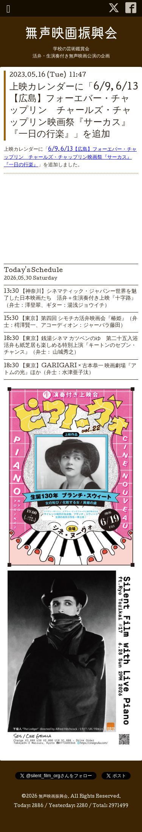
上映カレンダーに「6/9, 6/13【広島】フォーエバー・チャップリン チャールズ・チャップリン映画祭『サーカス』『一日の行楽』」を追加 (73, 111)
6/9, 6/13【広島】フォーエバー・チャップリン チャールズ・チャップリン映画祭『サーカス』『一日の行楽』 (70, 157)
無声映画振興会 (53, 797)
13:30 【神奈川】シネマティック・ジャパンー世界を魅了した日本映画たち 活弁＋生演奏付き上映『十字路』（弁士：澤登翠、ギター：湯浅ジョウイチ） (70, 298)
